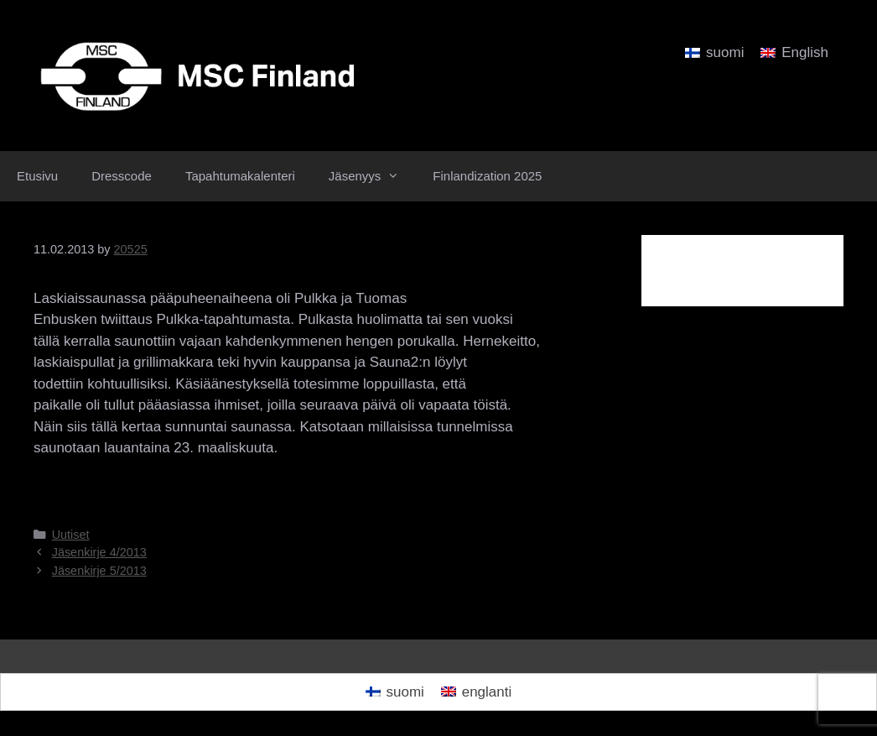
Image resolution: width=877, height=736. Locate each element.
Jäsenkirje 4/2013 (99, 552)
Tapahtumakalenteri (240, 176)
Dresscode (121, 176)
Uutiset (71, 534)
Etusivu (37, 176)
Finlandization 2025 (487, 176)
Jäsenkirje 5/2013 (99, 570)
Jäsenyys (373, 176)
